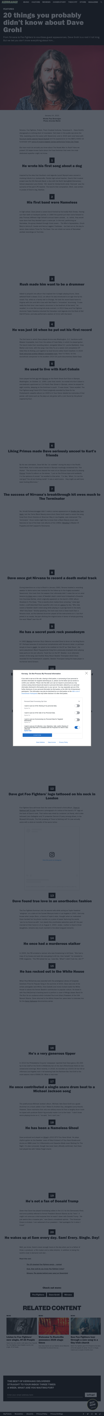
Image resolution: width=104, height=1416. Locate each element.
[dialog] (52, 708)
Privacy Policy (63, 742)
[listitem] (52, 701)
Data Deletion (40, 742)
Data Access (52, 742)
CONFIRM (37, 735)
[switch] (77, 705)
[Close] (87, 674)
